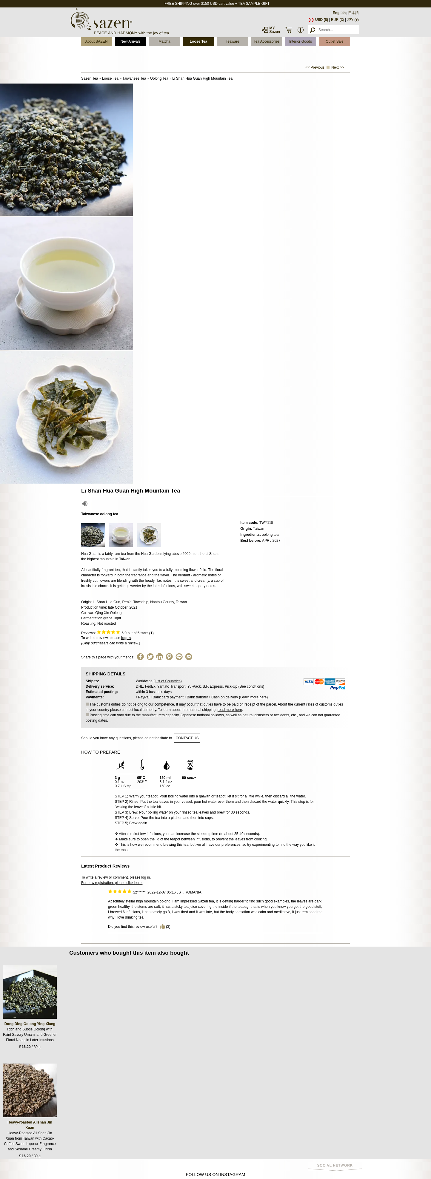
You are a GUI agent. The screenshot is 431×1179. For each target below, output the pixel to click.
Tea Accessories (267, 41)
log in (126, 638)
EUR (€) (337, 20)
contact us (187, 738)
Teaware (232, 41)
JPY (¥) (353, 20)
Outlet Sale (334, 41)
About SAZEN (96, 41)
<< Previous (314, 67)
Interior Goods (300, 41)
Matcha (164, 41)
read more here (230, 710)
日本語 (353, 13)
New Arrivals (131, 41)
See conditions (251, 686)
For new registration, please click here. (111, 883)
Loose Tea (198, 41)
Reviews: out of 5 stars (117, 633)
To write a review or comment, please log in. (116, 877)
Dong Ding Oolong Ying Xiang (30, 1024)
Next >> (337, 67)
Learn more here (253, 697)
